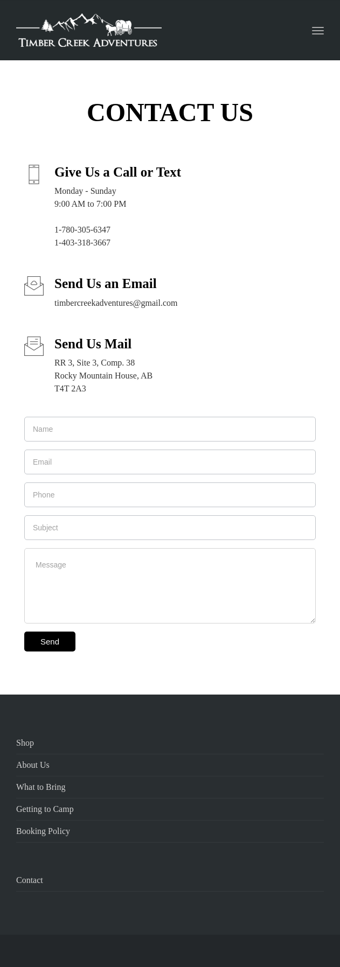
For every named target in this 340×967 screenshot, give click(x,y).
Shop (25, 742)
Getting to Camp (45, 809)
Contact (29, 880)
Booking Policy (43, 831)
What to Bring (41, 786)
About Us (33, 764)
